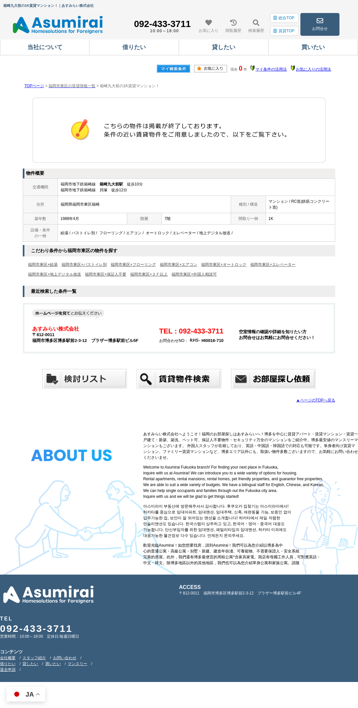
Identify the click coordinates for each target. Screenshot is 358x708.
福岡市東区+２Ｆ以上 (149, 274)
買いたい (53, 663)
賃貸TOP (283, 31)
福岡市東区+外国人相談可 (194, 274)
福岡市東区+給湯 (43, 264)
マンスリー (77, 663)
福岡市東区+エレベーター (273, 264)
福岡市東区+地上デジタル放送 (54, 274)
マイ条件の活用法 (271, 69)
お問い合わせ (64, 658)
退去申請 (8, 669)
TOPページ (34, 86)
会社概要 (8, 658)
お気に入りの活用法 (313, 69)
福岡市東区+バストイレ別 (84, 264)
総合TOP (283, 18)
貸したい (30, 663)
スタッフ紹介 (34, 658)
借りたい (8, 663)
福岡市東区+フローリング (133, 264)
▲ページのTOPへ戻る (315, 400)
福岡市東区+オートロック (223, 264)
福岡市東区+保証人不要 (105, 274)
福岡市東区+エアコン (178, 264)
